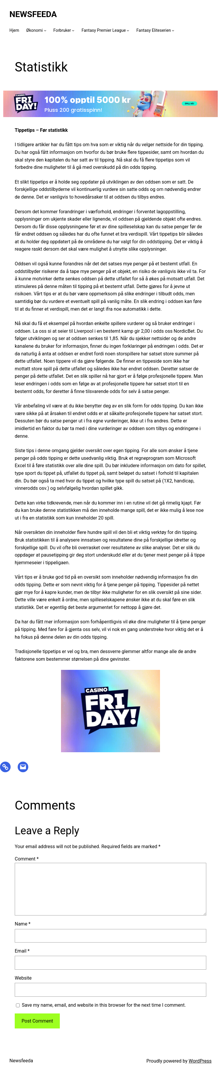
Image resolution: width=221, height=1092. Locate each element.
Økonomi (34, 30)
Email (22, 951)
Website (23, 978)
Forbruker (62, 30)
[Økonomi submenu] (45, 30)
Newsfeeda (33, 14)
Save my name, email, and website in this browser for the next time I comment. (104, 1005)
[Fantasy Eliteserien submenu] (173, 30)
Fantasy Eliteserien (153, 30)
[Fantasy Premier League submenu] (128, 30)
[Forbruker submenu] (73, 30)
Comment (27, 859)
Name (23, 924)
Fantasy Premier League (104, 30)
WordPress (200, 1061)
